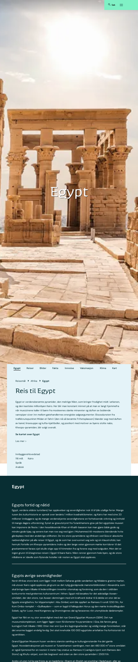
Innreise (69, 368)
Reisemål (20, 381)
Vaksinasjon (86, 368)
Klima (103, 368)
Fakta (55, 368)
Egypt (17, 368)
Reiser (30, 368)
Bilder (43, 368)
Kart (114, 368)
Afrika (34, 381)
